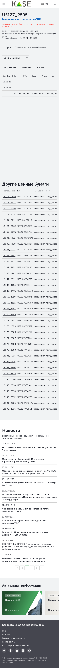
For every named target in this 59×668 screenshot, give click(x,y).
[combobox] (44, 4)
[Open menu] (3, 4)
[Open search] (55, 4)
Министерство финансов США (22, 19)
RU (44, 4)
